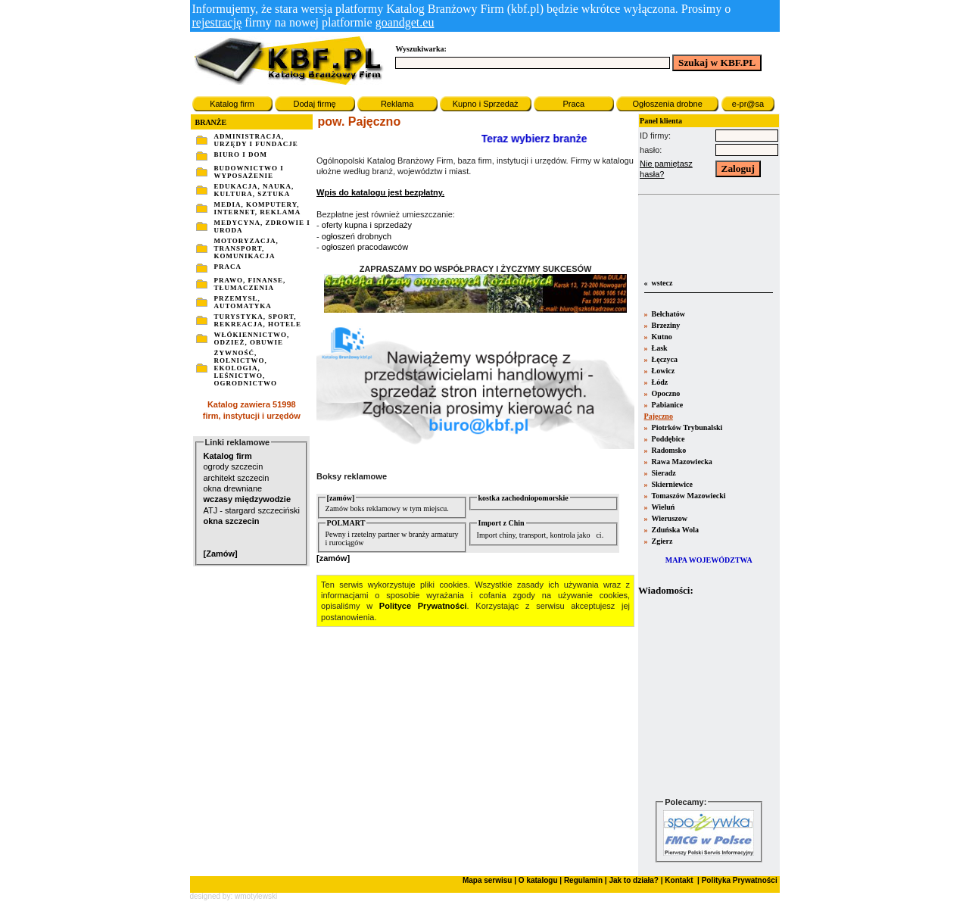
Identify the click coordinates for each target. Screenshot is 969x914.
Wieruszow (668, 518)
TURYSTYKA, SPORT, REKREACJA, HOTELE (258, 320)
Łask (659, 348)
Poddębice (667, 439)
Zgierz (661, 541)
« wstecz (657, 283)
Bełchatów (667, 314)
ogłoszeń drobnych (356, 236)
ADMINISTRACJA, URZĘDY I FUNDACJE (256, 140)
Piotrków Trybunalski (686, 427)
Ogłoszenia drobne (667, 103)
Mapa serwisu (488, 880)
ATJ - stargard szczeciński (252, 510)
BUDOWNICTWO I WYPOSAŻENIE (249, 171)
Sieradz (663, 473)
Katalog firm (232, 103)
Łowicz (662, 371)
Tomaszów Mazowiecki (688, 495)
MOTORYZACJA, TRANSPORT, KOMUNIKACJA (246, 248)
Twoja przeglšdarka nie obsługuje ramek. (708, 696)
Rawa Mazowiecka (681, 461)
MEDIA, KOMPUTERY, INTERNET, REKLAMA (257, 208)
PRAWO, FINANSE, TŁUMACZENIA (250, 284)
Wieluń (662, 507)
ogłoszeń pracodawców (365, 246)
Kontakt (678, 880)
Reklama (397, 103)
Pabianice (666, 405)
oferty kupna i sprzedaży (367, 224)
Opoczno (665, 393)
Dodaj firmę (314, 103)
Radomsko (668, 450)
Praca (573, 103)
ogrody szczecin (233, 466)
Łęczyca (664, 359)
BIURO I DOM (241, 154)
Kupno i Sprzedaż (486, 103)
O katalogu (538, 880)
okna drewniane (233, 488)
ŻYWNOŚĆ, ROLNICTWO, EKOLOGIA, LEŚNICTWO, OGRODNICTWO (246, 368)
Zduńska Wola (674, 530)
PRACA (228, 266)
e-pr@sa (748, 103)
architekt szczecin (237, 477)
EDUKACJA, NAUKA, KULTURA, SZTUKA (254, 190)
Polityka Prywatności (738, 880)
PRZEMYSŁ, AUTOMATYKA (243, 302)
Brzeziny (665, 325)
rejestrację (217, 22)
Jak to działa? (634, 880)
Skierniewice (671, 484)
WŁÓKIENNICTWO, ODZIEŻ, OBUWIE (252, 338)
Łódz (659, 382)
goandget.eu (405, 22)
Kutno (661, 336)
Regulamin (583, 880)
